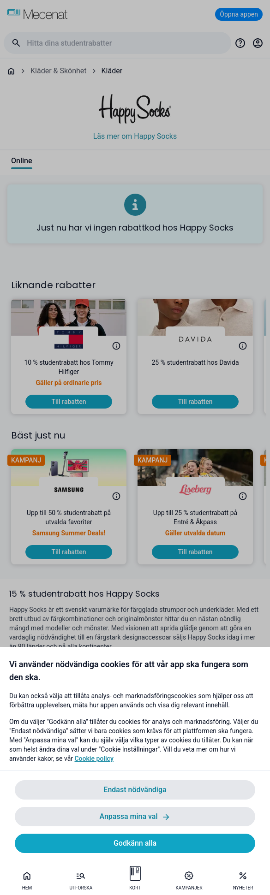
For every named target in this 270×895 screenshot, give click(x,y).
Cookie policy (93, 758)
